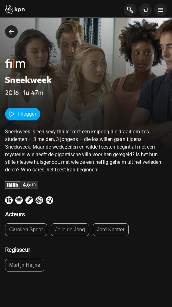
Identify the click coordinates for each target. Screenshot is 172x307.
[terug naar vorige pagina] (11, 31)
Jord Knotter (110, 229)
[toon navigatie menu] (160, 9)
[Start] (15, 9)
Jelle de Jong (70, 229)
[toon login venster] (145, 9)
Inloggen (22, 114)
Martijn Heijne (24, 265)
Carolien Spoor (26, 229)
